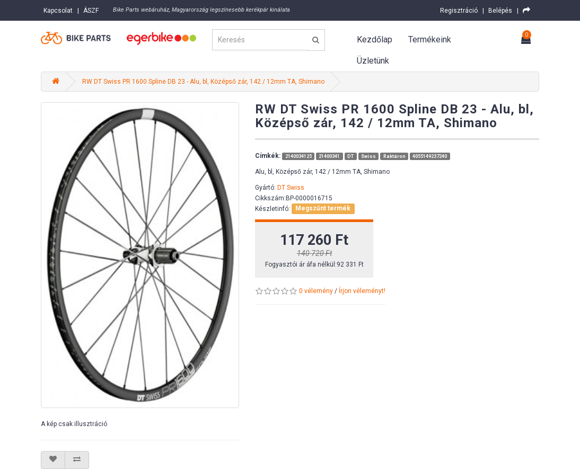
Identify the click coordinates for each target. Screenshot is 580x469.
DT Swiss (290, 187)
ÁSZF (91, 10)
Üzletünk (373, 61)
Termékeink (429, 39)
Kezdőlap (374, 39)
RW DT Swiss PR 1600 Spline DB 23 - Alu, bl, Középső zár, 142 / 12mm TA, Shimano (203, 81)
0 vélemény (316, 291)
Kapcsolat (58, 10)
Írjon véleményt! (362, 291)
